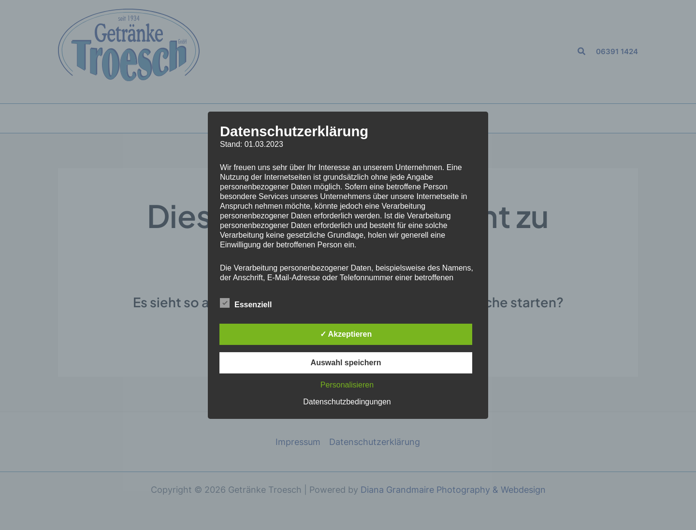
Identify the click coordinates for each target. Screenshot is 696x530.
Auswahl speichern (346, 362)
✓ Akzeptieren (346, 334)
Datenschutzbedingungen (347, 402)
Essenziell (246, 303)
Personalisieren (347, 385)
